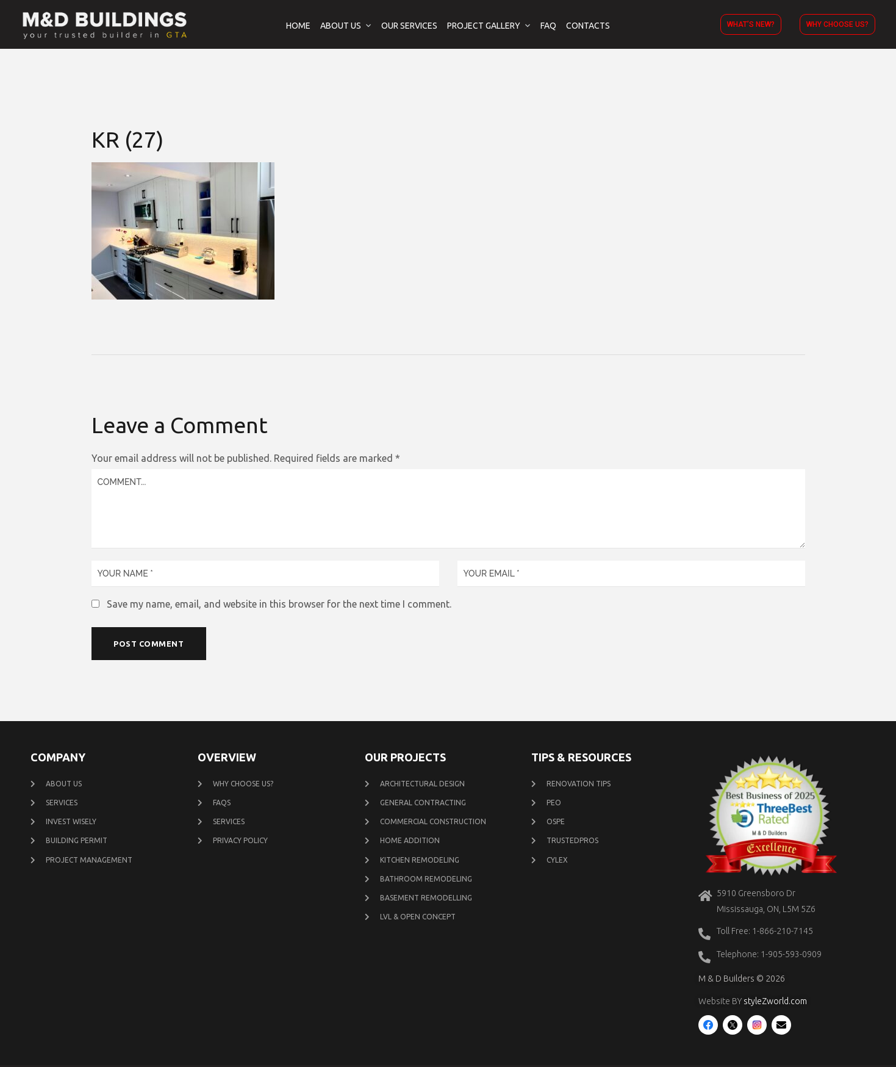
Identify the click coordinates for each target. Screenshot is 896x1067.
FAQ (548, 26)
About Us (340, 26)
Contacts (588, 26)
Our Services (409, 26)
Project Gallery (483, 26)
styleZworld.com (775, 1003)
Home (298, 26)
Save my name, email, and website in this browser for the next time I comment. (279, 603)
